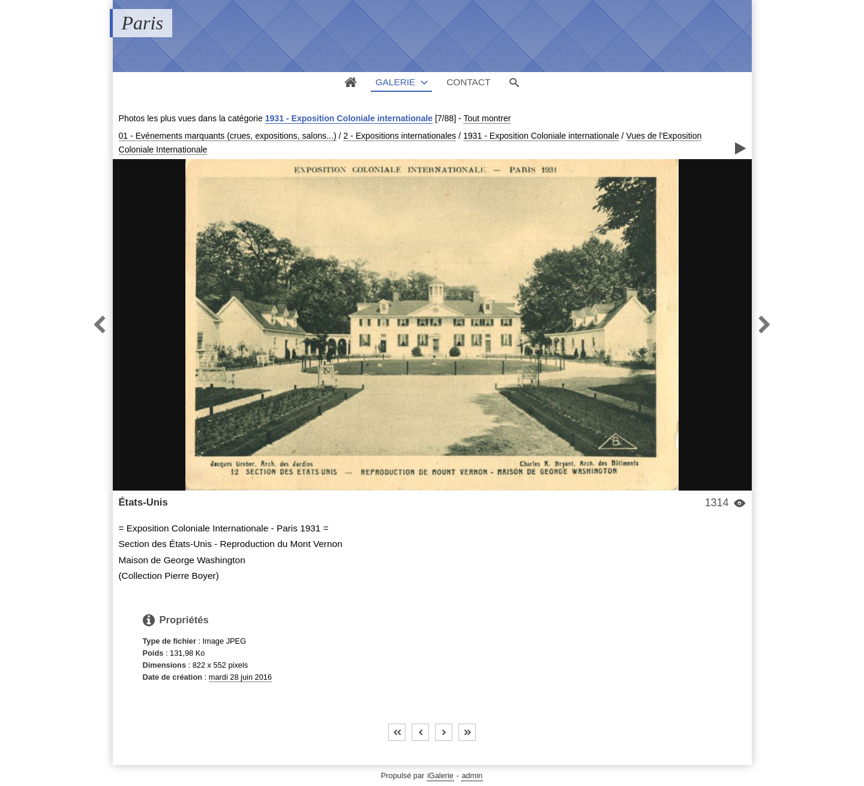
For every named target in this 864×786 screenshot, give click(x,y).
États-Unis (143, 502)
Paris (142, 23)
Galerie (396, 82)
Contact (468, 82)
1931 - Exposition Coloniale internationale (349, 118)
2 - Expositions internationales (399, 136)
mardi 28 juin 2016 (240, 677)
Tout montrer (487, 118)
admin (471, 775)
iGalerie (440, 775)
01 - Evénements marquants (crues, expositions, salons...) (228, 136)
